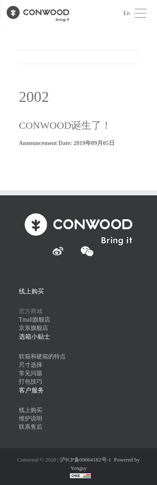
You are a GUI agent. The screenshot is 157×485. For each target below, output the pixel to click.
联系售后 (30, 427)
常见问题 (30, 373)
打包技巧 (30, 382)
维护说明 (30, 418)
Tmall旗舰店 (34, 319)
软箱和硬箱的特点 (42, 356)
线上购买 (30, 410)
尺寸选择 (30, 365)
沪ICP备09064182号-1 (85, 459)
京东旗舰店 (33, 328)
